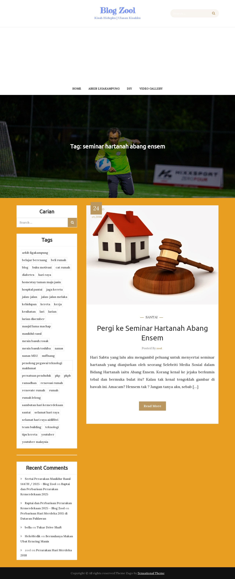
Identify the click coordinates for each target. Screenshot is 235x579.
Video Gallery (151, 88)
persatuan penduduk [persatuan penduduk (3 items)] (36, 375)
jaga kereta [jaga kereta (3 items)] (54, 289)
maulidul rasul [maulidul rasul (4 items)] (31, 333)
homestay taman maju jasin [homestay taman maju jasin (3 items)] (41, 282)
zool (159, 348)
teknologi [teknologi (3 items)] (52, 427)
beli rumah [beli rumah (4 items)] (58, 260)
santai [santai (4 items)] (26, 412)
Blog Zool (117, 10)
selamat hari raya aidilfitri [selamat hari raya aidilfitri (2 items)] (40, 420)
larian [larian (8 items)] (52, 311)
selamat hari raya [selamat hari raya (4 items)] (47, 412)
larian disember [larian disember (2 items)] (33, 319)
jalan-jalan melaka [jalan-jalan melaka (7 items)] (54, 297)
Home (76, 88)
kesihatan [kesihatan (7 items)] (29, 311)
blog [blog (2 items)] (25, 267)
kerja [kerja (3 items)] (58, 304)
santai (152, 317)
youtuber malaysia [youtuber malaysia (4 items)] (35, 442)
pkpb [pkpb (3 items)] (67, 375)
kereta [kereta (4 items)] (45, 304)
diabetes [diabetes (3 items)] (28, 275)
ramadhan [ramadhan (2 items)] (29, 383)
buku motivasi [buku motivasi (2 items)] (42, 267)
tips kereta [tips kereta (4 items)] (29, 434)
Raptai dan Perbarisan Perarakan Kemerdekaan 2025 (45, 489)
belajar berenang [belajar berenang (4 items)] (34, 260)
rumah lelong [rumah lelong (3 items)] (31, 397)
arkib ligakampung (104, 88)
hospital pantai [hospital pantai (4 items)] (32, 289)
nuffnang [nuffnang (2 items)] (48, 355)
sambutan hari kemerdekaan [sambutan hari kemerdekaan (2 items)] (42, 405)
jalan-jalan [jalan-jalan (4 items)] (29, 297)
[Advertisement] (117, 56)
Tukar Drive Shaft (49, 527)
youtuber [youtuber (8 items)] (47, 434)
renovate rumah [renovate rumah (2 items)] (33, 390)
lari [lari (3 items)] (42, 311)
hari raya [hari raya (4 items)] (44, 275)
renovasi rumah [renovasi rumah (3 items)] (52, 383)
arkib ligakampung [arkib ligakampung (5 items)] (35, 252)
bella (28, 527)
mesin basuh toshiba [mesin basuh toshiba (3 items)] (36, 348)
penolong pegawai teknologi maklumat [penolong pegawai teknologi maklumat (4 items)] (42, 365)
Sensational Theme (151, 573)
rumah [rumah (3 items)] (53, 390)
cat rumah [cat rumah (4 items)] (63, 267)
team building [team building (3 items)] (31, 427)
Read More (152, 406)
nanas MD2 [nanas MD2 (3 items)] (30, 355)
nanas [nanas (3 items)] (59, 348)
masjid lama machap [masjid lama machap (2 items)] (36, 326)
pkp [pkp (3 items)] (57, 375)
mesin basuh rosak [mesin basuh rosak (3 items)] (35, 341)
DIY (129, 88)
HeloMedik (32, 536)
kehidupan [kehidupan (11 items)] (29, 304)
